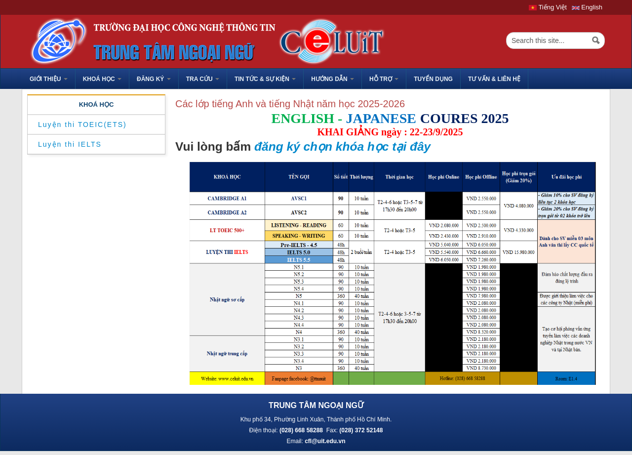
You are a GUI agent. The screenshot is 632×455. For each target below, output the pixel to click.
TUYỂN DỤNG (433, 79)
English (587, 7)
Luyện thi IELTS (70, 144)
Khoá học (102, 79)
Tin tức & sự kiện (265, 79)
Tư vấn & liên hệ (494, 79)
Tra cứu (202, 79)
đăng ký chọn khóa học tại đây (342, 146)
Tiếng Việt (548, 7)
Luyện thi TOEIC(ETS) (82, 124)
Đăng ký (154, 79)
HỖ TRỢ (383, 79)
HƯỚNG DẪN (332, 79)
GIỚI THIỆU (49, 79)
